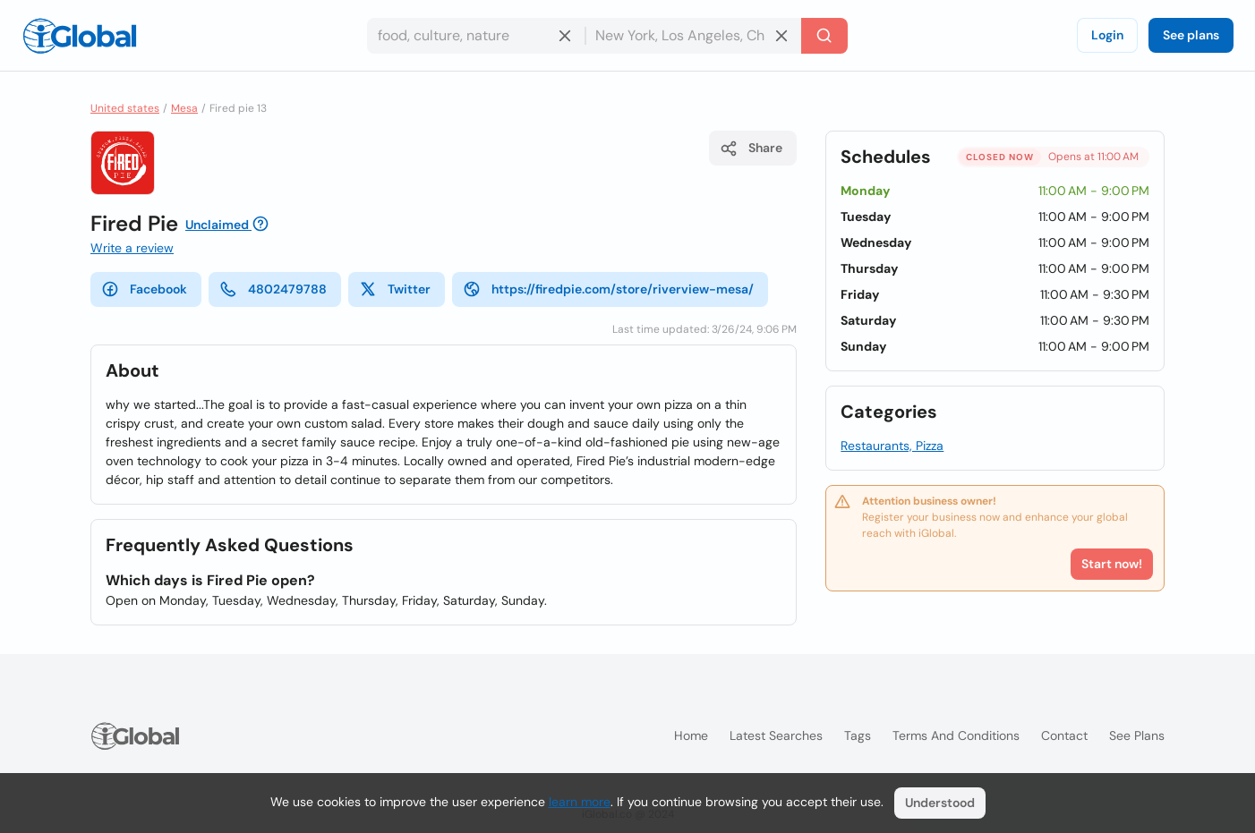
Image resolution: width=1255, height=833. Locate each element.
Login (1107, 35)
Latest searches (776, 735)
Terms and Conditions (956, 735)
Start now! (1111, 564)
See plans (1191, 35)
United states (124, 108)
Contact (1064, 735)
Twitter (395, 289)
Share (751, 148)
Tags (857, 735)
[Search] (824, 36)
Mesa (184, 108)
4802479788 (273, 289)
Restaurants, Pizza (892, 446)
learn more (579, 802)
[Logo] (79, 36)
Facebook (144, 289)
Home (691, 735)
